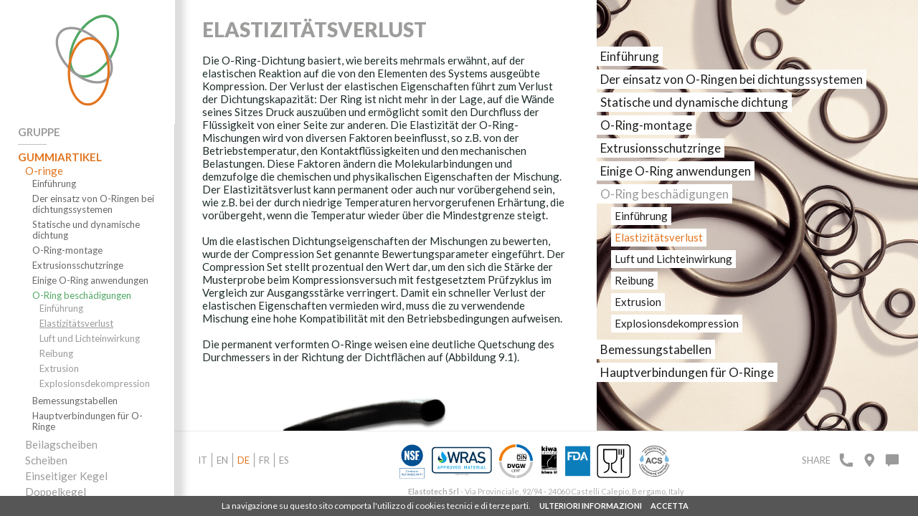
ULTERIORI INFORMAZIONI (590, 505)
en (222, 460)
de (243, 460)
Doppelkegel (55, 491)
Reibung (56, 353)
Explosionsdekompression (94, 383)
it (202, 460)
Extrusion (59, 368)
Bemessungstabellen (75, 401)
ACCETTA (669, 505)
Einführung (54, 183)
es (284, 460)
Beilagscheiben (61, 444)
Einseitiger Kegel (66, 476)
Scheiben (46, 460)
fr (264, 460)
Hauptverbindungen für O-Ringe (87, 421)
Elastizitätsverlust (76, 323)
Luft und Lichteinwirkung (89, 338)
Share (816, 460)
